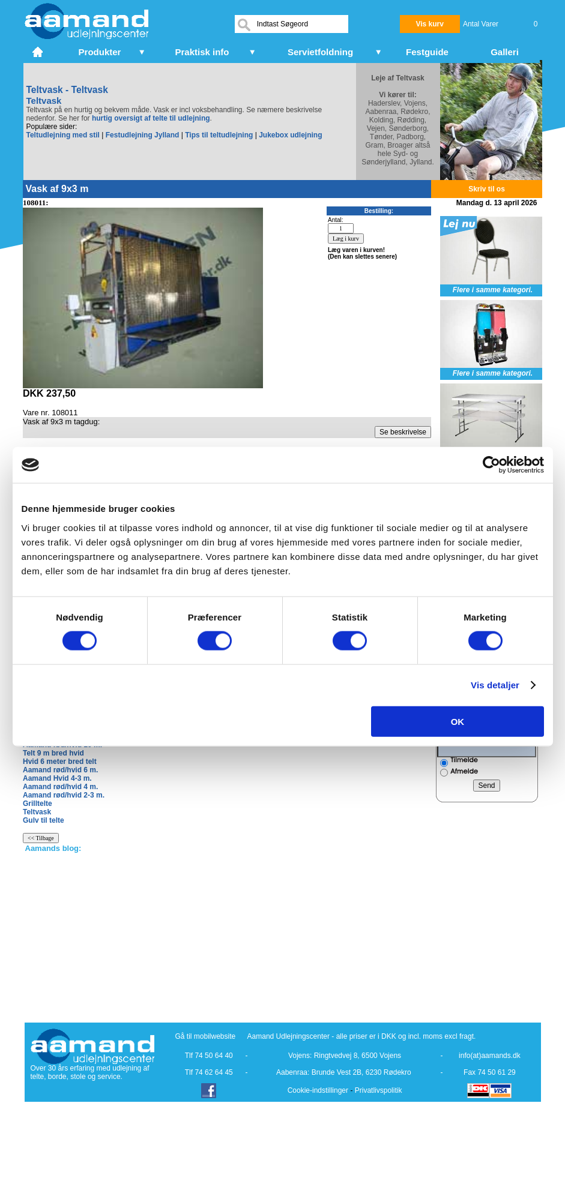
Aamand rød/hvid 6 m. (60, 770)
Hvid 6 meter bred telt (60, 761)
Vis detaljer (495, 685)
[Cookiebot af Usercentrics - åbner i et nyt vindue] (491, 465)
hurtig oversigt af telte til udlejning (151, 118)
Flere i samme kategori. (493, 290)
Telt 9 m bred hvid (53, 753)
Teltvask (37, 812)
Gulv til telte (43, 820)
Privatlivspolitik (378, 1090)
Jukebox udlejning (290, 135)
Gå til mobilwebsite (205, 1036)
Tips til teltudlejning (219, 135)
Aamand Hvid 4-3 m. (57, 778)
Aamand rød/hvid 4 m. (60, 787)
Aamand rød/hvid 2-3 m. (63, 795)
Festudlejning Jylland (143, 135)
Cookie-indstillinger (318, 1090)
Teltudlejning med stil (63, 135)
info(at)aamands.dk (490, 1055)
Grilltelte (37, 803)
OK (458, 721)
